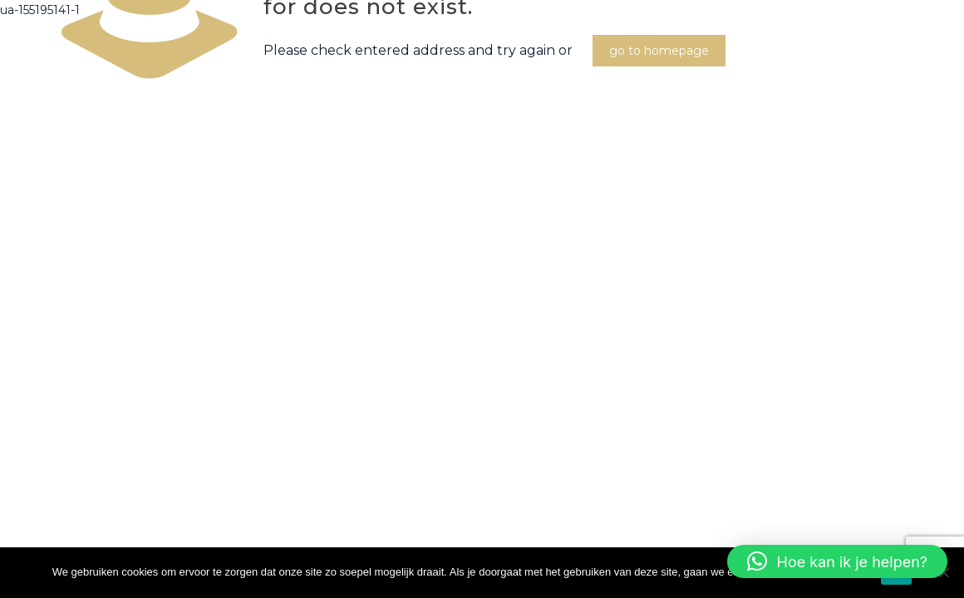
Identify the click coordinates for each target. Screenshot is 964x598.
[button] (837, 561)
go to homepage (659, 50)
